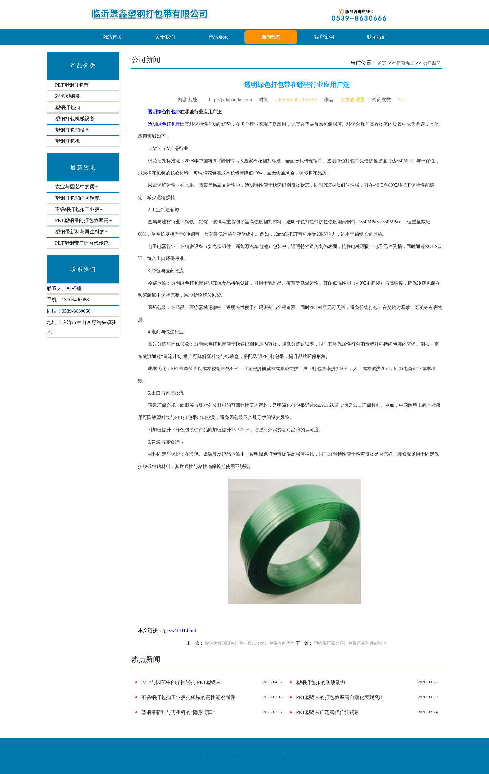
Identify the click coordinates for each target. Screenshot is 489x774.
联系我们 (377, 37)
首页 (382, 63)
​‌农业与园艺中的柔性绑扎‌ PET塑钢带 (181, 682)
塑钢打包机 (67, 141)
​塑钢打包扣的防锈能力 (320, 682)
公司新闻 (431, 63)
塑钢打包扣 (67, 107)
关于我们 (165, 37)
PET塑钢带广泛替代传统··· (83, 243)
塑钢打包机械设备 (75, 118)
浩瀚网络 (300, 762)
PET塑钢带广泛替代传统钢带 (327, 712)
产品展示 (218, 37)
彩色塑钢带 (67, 96)
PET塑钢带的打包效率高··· (83, 220)
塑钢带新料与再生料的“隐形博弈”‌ (178, 712)
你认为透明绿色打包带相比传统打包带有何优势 (250, 643)
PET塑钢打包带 (72, 85)
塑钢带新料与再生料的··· (81, 231)
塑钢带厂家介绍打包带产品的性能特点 (350, 643)
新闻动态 (271, 37)
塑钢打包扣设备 (72, 130)
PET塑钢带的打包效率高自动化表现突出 (340, 697)
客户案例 (324, 37)
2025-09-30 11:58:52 (296, 99)
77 (400, 99)
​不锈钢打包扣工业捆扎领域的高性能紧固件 (188, 697)
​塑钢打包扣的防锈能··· (79, 198)
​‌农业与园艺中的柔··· (76, 186)
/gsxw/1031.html (179, 630)
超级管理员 (352, 99)
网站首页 (112, 37)
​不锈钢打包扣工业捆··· (79, 209)
